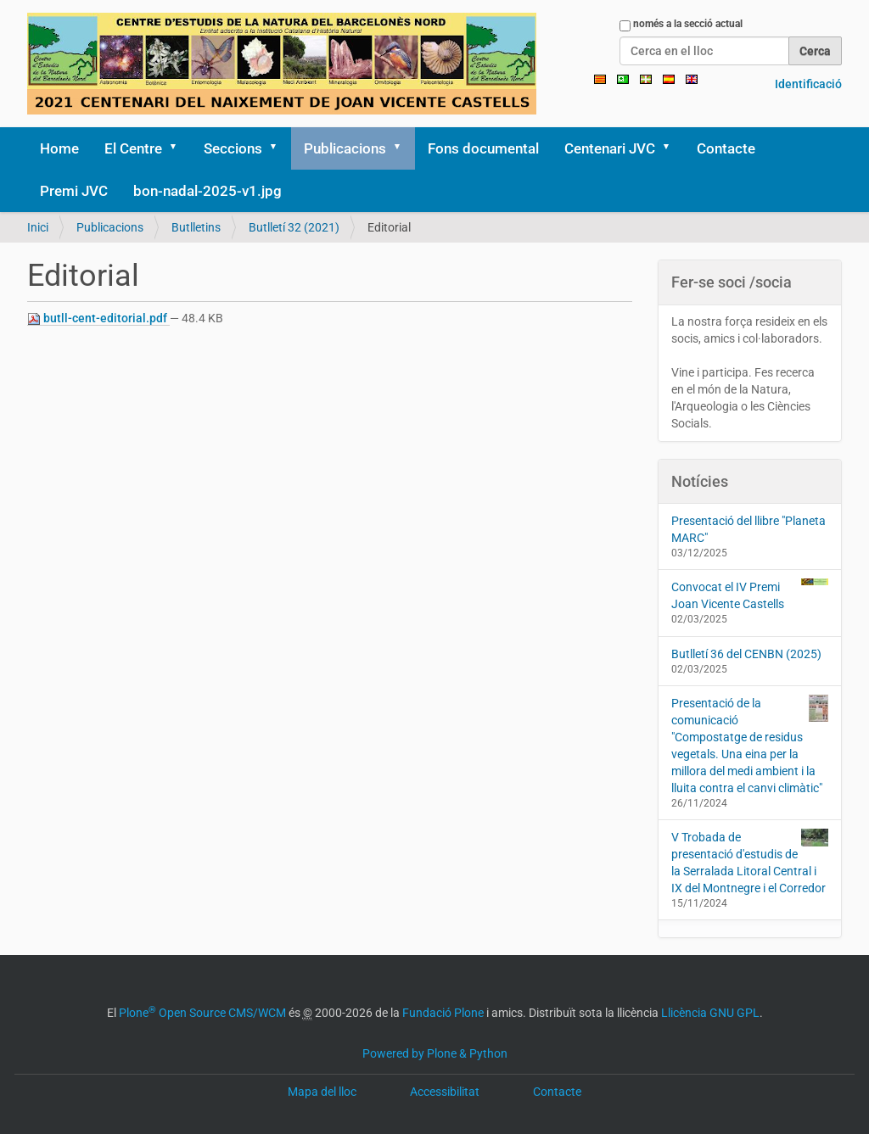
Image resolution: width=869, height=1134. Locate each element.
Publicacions (345, 148)
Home (59, 148)
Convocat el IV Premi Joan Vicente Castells (750, 594)
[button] (179, 148)
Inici (37, 227)
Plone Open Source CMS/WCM (202, 1012)
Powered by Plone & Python (434, 1053)
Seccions (233, 148)
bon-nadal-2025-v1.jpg (207, 190)
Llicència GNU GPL (710, 1012)
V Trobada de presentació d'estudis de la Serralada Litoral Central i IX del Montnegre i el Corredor (750, 862)
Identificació (808, 84)
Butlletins (196, 227)
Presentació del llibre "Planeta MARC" (748, 529)
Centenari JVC (609, 148)
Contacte (726, 148)
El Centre (133, 148)
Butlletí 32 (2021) (294, 227)
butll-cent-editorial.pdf (98, 318)
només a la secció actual (688, 24)
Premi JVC (74, 190)
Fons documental (483, 148)
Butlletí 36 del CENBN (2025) (746, 654)
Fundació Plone (443, 1012)
